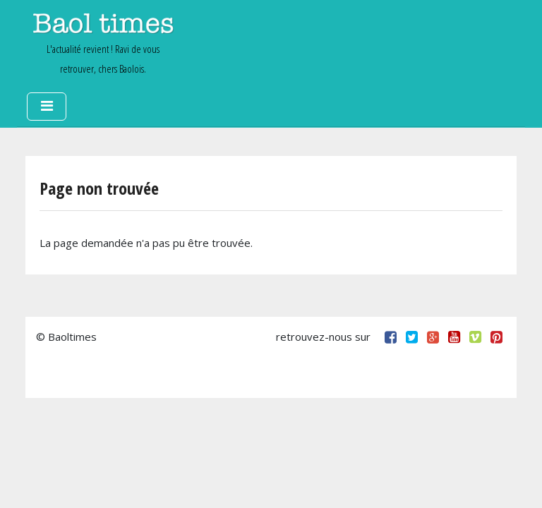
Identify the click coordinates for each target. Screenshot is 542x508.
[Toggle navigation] (46, 106)
